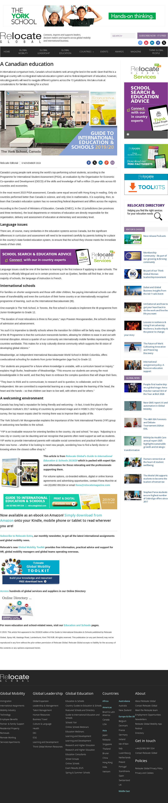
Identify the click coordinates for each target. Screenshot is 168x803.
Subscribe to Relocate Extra (16, 536)
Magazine (136, 51)
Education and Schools (77, 625)
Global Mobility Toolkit (32, 547)
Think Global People (156, 52)
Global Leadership (44, 52)
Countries (85, 51)
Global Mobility (23, 52)
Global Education (65, 52)
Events (104, 51)
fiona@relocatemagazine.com (93, 485)
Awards (119, 51)
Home (7, 51)
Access (4, 591)
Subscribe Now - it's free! (152, 35)
